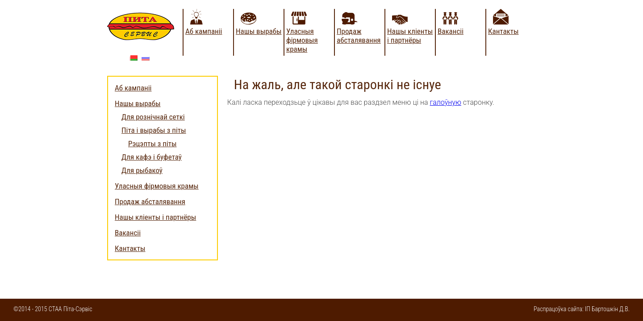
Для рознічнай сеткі (153, 116)
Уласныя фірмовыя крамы (302, 40)
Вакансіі (450, 31)
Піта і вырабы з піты (153, 130)
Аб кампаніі (203, 31)
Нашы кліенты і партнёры (410, 36)
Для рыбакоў (142, 170)
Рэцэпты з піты (152, 143)
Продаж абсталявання (359, 36)
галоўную (445, 102)
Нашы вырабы (259, 31)
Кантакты (503, 31)
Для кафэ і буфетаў (151, 156)
